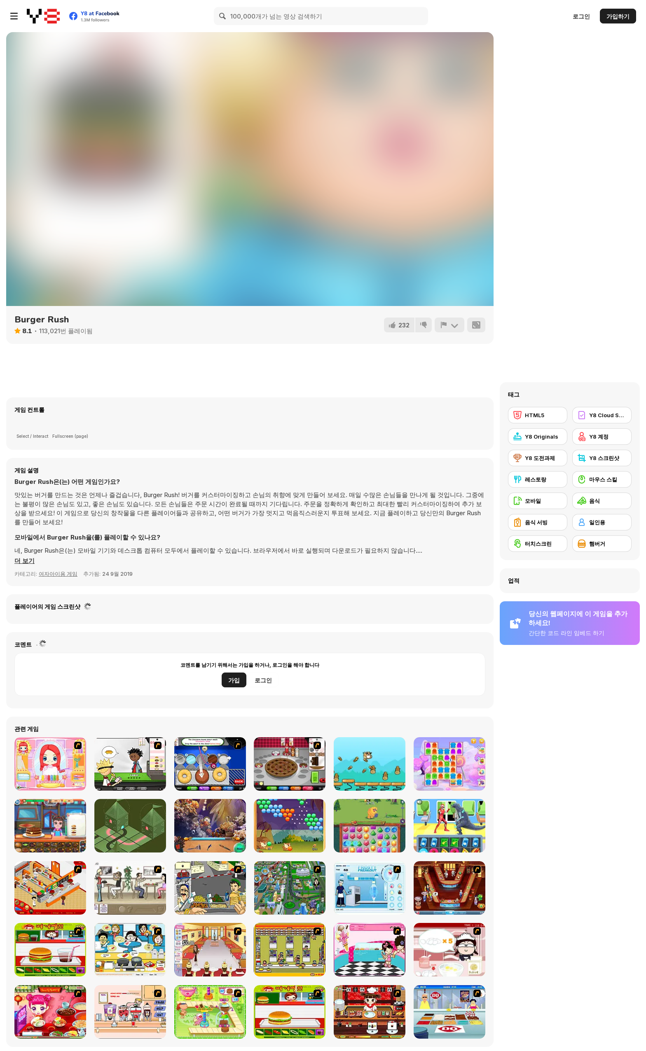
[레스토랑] (537, 479)
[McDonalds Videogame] (50, 888)
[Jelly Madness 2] (449, 764)
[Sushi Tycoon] (369, 1012)
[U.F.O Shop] (289, 949)
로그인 (581, 16)
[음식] (602, 501)
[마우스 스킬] (602, 479)
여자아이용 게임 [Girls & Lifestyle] (58, 573)
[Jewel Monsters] (369, 825)
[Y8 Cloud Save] (602, 415)
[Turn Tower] (130, 825)
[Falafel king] (210, 888)
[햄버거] (602, 543)
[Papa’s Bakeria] (289, 764)
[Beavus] (369, 764)
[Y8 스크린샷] (602, 458)
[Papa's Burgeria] (130, 764)
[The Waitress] (130, 888)
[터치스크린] (537, 543)
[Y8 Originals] (537, 436)
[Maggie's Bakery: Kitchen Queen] (449, 949)
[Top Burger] (50, 825)
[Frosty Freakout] (369, 888)
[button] (24, 560)
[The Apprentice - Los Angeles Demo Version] (449, 888)
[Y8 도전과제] (537, 458)
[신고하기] (449, 325)
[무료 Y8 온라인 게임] (43, 16)
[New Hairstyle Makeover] (50, 764)
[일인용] (602, 522)
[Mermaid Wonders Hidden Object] (210, 825)
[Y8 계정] (602, 436)
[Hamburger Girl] (289, 1012)
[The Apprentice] (449, 1012)
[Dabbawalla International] (289, 888)
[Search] (223, 16)
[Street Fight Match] (449, 825)
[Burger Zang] (50, 949)
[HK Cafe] (130, 949)
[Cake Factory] (210, 1012)
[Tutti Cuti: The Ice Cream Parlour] (369, 949)
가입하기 (618, 16)
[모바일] (537, 501)
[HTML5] (537, 415)
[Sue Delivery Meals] (50, 1012)
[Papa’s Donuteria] (210, 764)
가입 (234, 680)
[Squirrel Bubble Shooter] (289, 825)
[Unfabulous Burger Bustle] (210, 949)
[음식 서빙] (537, 522)
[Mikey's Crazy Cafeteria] (130, 1012)
